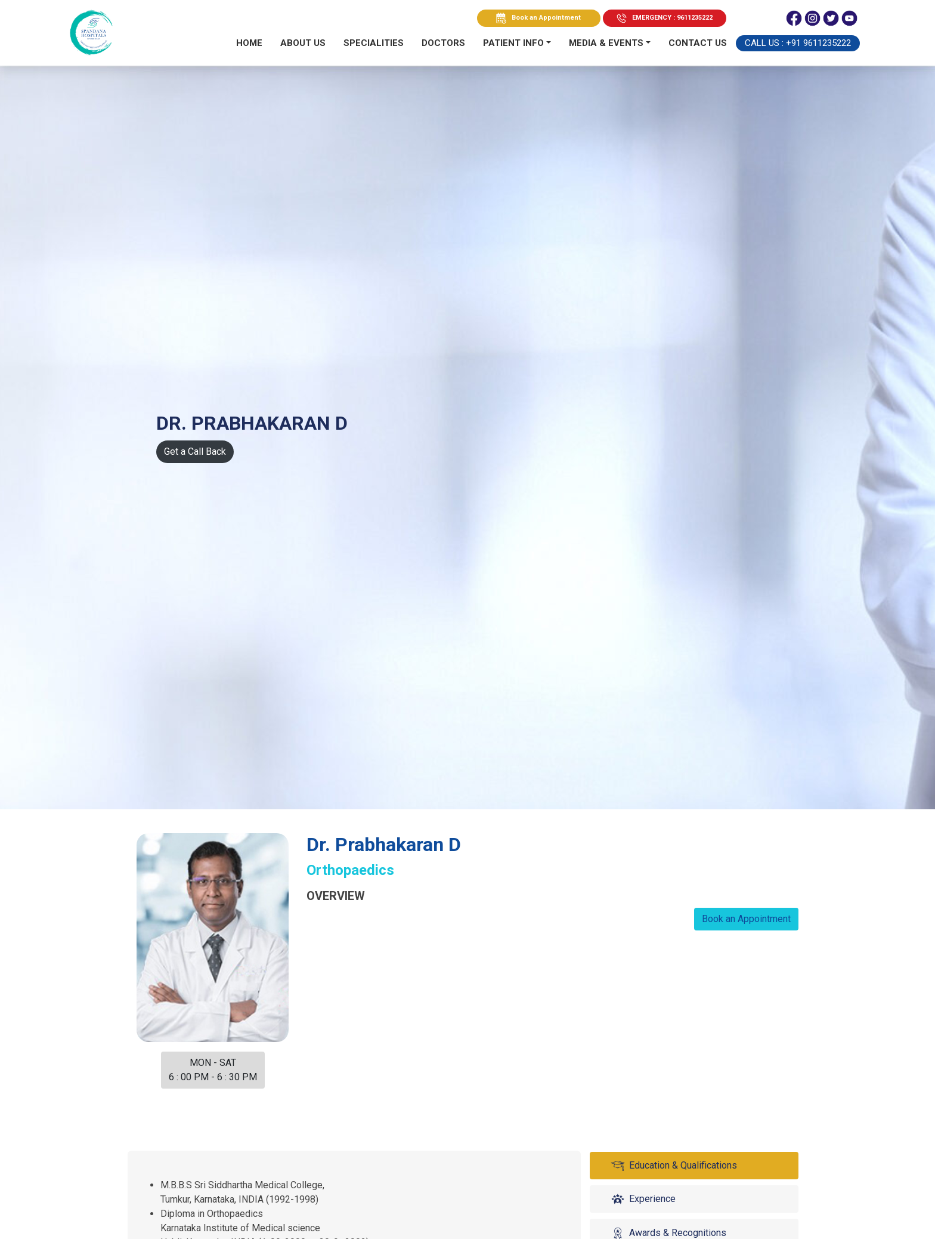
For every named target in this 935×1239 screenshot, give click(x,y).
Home (249, 43)
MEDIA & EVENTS (606, 43)
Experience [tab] (642, 1199)
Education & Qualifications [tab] (673, 1166)
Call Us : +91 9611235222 (798, 43)
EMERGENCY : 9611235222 (672, 17)
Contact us (697, 43)
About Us (303, 43)
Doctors (443, 43)
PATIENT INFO (513, 43)
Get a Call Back (195, 451)
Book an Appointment (546, 17)
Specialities (373, 43)
